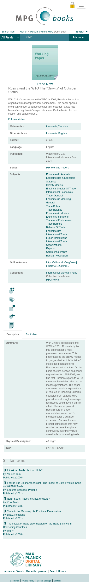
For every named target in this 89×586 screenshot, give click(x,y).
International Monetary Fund (62, 272)
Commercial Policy (56, 252)
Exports (50, 248)
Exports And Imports (57, 216)
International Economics (59, 192)
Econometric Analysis (58, 174)
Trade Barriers (54, 223)
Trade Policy (53, 206)
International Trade (56, 234)
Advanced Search (14, 571)
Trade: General (54, 195)
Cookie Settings (44, 581)
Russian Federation (57, 255)
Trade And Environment (59, 220)
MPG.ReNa (52, 279)
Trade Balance (54, 209)
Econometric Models (57, 213)
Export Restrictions (56, 238)
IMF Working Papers (57, 167)
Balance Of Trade (55, 227)
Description (12, 334)
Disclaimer (14, 581)
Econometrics (53, 231)
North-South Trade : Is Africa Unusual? (26, 498)
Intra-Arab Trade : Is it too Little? (23, 470)
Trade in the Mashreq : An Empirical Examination (32, 511)
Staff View (31, 334)
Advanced (78, 37)
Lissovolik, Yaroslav (57, 126)
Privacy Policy (28, 581)
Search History (57, 571)
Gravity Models (54, 185)
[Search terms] (44, 37)
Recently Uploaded (36, 571)
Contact (57, 581)
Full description (16, 119)
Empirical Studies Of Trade (61, 188)
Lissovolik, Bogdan (56, 133)
